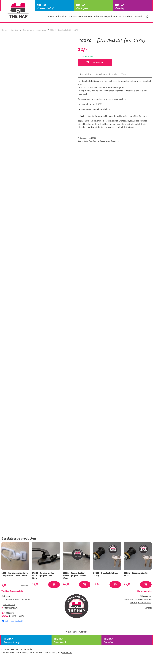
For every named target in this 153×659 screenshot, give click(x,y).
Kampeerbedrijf (55, 6)
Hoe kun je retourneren (140, 602)
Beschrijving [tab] (85, 74)
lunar (114, 124)
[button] (54, 584)
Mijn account (146, 596)
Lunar (145, 116)
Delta (116, 116)
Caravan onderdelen (56, 16)
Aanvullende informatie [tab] (106, 74)
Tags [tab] (123, 74)
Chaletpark (94, 6)
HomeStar (133, 116)
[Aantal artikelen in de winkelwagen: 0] (147, 16)
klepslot (108, 124)
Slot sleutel (134, 124)
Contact (148, 607)
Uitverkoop (126, 16)
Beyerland (99, 116)
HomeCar (123, 116)
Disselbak (114, 141)
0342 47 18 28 (9, 604)
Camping (133, 6)
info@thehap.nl (11, 607)
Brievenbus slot (99, 120)
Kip (140, 116)
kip (101, 124)
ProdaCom (67, 652)
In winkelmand (95, 62)
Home (4, 30)
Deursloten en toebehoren (34, 30)
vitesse (131, 127)
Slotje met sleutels (95, 127)
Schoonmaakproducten (105, 16)
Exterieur (15, 30)
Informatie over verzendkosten (138, 599)
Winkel (138, 16)
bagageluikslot (84, 120)
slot (126, 124)
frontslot (95, 124)
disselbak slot (140, 120)
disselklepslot (84, 124)
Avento (91, 116)
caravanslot (112, 120)
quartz (121, 124)
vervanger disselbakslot (116, 127)
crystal (130, 120)
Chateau (109, 116)
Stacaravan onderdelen (80, 16)
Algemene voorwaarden (76, 631)
